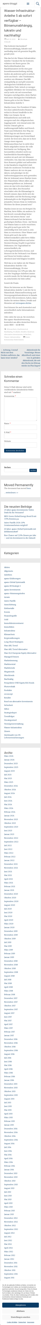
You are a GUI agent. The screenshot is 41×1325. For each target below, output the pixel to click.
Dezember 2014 (10, 1129)
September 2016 (11, 1050)
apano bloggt (10, 3)
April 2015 (8, 1114)
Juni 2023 (8, 830)
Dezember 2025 (11, 763)
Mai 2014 (8, 1155)
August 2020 (9, 905)
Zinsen (7, 731)
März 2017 (8, 1028)
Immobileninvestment (14, 623)
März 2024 (8, 808)
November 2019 (11, 935)
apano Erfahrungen (12, 578)
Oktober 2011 (9, 1270)
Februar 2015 (9, 1121)
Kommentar (10, 396)
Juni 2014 (8, 1151)
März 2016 (8, 1073)
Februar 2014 (9, 1166)
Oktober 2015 (10, 1091)
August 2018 (9, 976)
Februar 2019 (9, 953)
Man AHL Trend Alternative (16, 649)
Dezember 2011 (10, 1263)
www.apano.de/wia (23, 303)
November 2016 (11, 1043)
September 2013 (11, 1184)
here (29, 488)
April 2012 (8, 1248)
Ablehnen (20, 1311)
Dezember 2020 (11, 894)
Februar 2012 (9, 1255)
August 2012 (9, 1233)
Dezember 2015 (10, 1084)
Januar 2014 (9, 1170)
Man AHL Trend (11, 645)
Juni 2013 (8, 1196)
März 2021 (8, 883)
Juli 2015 (7, 1102)
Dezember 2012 (11, 1218)
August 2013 (9, 1188)
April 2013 (8, 1203)
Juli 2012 (7, 1237)
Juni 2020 (8, 912)
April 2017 (8, 1024)
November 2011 (10, 1266)
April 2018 (8, 987)
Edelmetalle (9, 608)
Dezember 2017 (10, 998)
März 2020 (8, 924)
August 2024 (9, 793)
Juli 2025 (7, 775)
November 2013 (10, 1177)
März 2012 (8, 1251)
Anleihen (8, 575)
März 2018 (8, 991)
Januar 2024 (9, 816)
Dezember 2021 (11, 864)
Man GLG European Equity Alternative (20, 653)
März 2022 (8, 853)
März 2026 (8, 756)
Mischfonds (9, 675)
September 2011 (11, 1274)
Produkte (16, 332)
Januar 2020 (9, 927)
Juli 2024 (8, 797)
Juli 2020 (8, 909)
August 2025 (9, 771)
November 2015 (11, 1088)
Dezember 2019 (10, 931)
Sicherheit (27, 334)
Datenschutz (22, 1322)
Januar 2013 (9, 1214)
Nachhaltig (8, 332)
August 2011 (9, 1278)
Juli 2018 (7, 979)
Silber (6, 709)
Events (7, 612)
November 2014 (11, 1132)
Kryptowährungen (12, 638)
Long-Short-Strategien (13, 642)
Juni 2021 (8, 871)
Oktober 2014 (10, 1136)
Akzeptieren (20, 1305)
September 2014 (11, 1140)
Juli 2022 (8, 845)
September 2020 (11, 901)
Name (7, 423)
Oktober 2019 (10, 939)
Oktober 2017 (10, 1006)
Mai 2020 (8, 916)
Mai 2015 (8, 1110)
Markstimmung (11, 660)
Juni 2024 (8, 801)
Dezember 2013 (10, 1173)
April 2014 (8, 1158)
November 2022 (11, 838)
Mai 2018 (8, 983)
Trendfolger (9, 716)
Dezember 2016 (10, 1039)
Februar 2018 (9, 994)
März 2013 (8, 1207)
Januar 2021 (9, 890)
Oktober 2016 (10, 1047)
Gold (6, 619)
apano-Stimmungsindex (14, 593)
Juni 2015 (8, 1106)
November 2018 (11, 965)
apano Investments (12, 590)
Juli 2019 (7, 942)
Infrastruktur (9, 631)
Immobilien (9, 627)
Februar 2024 (9, 812)
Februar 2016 (9, 1076)
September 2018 (11, 972)
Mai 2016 (8, 1065)
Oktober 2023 (10, 823)
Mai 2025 (8, 778)
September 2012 (11, 1229)
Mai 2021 (8, 875)
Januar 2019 (9, 957)
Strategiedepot (10, 713)
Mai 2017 (8, 1020)
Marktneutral (22, 329)
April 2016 (8, 1069)
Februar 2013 (9, 1210)
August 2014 (9, 1143)
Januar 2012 (9, 1259)
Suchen (7, 467)
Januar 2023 (9, 834)
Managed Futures (11, 657)
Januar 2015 (9, 1125)
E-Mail (7, 432)
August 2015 (9, 1099)
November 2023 (11, 819)
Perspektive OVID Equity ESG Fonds (19, 683)
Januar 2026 (9, 760)
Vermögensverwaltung (14, 724)
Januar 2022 (9, 860)
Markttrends (9, 668)
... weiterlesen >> (11, 492)
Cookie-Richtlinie (12, 1322)
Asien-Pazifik (10, 601)
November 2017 (11, 1002)
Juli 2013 (7, 1192)
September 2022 (11, 842)
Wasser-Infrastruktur (12, 337)
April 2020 (8, 920)
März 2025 (8, 782)
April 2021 (8, 879)
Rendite (24, 332)
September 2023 (11, 827)
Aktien (7, 567)
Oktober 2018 (10, 968)
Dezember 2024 (11, 786)
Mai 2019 (8, 946)
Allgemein (8, 571)
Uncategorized (10, 720)
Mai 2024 (8, 804)
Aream (7, 597)
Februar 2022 (9, 857)
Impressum (30, 1322)
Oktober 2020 (10, 898)
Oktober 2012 (10, 1225)
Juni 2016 (8, 1061)
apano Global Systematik (14, 582)
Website (7, 441)
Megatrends (9, 672)
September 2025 (11, 767)
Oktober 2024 (10, 789)
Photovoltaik (9, 686)
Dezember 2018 (10, 961)
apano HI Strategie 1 (12, 586)
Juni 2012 (8, 1240)
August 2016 (9, 1054)
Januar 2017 (9, 1035)
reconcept (8, 694)
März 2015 (8, 1117)
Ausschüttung (10, 604)
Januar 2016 (9, 1080)
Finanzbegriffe (10, 616)
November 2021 (11, 868)
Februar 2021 (9, 886)
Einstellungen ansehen (20, 1317)
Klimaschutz (12, 329)
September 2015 (11, 1095)
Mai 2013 (7, 1199)
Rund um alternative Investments (18, 701)
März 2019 (8, 950)
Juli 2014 (7, 1147)
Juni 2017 (8, 1017)
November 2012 (11, 1222)
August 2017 (9, 1013)
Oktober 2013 (9, 1181)
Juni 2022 (8, 849)
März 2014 (8, 1162)
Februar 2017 (9, 1032)
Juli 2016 (7, 1058)
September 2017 (11, 1009)
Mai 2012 (8, 1244)
